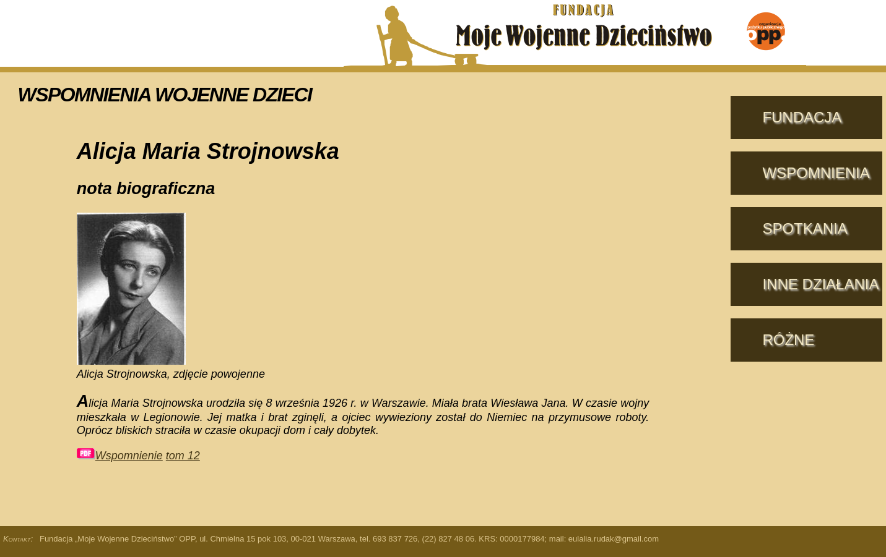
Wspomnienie (120, 455)
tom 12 (183, 455)
